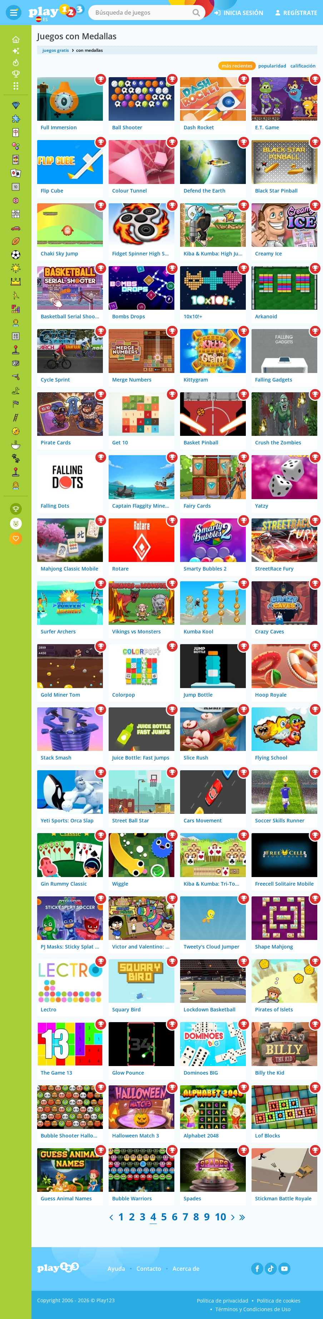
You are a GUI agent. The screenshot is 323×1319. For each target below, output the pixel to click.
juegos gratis (56, 50)
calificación (302, 66)
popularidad (272, 66)
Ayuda (116, 1269)
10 (220, 1216)
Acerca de (186, 1269)
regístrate (296, 13)
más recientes (237, 66)
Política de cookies (278, 1300)
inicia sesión (238, 13)
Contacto (148, 1269)
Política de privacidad (222, 1300)
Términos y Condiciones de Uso (252, 1309)
